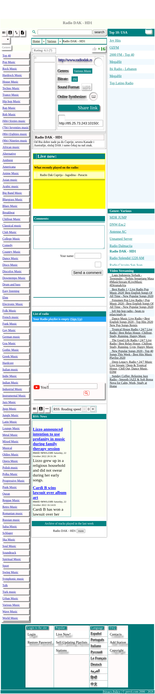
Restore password (40, 642)
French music (10, 317)
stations (61, 650)
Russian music (11, 520)
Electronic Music (12, 304)
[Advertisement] (77, 8)
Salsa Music (9, 526)
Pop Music (8, 62)
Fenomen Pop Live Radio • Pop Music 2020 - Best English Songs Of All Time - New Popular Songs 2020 (132, 304)
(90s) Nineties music (14, 140)
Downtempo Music (13, 278)
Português (97, 639)
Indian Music (10, 382)
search (99, 32)
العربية (95, 671)
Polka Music (9, 474)
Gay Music (9, 330)
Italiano (96, 646)
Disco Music (10, 264)
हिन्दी (94, 677)
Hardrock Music (12, 75)
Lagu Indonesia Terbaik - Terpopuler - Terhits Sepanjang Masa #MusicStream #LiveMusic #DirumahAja (132, 280)
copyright (117, 650)
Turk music (9, 591)
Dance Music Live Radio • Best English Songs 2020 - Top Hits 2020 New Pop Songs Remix (131, 322)
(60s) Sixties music (13, 121)
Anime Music (10, 173)
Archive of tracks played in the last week (69, 523)
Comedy (7, 245)
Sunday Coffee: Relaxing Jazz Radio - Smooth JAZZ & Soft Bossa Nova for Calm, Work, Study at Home (131, 381)
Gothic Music (10, 349)
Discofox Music (12, 271)
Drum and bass (11, 284)
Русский (96, 652)
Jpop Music (9, 408)
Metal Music (10, 435)
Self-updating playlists (71, 642)
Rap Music (9, 108)
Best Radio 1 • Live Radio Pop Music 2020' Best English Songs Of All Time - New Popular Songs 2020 (131, 293)
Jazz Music (9, 402)
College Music (11, 238)
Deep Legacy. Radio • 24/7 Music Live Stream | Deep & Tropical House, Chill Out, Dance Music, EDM (131, 367)
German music (11, 336)
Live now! (63, 634)
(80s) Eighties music (14, 134)
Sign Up (76, 319)
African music (10, 147)
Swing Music (10, 572)
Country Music (11, 251)
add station (118, 642)
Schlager (7, 533)
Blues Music (9, 206)
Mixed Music (10, 441)
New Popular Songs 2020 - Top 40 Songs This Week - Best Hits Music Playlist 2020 (131, 354)
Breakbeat (8, 212)
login (32, 634)
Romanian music (12, 513)
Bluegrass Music (12, 199)
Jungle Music (10, 415)
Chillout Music (11, 219)
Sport (5, 565)
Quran (6, 493)
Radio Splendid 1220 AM (127, 258)
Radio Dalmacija (121, 246)
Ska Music (8, 539)
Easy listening (10, 291)
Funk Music (9, 323)
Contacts (116, 634)
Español (96, 633)
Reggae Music (11, 500)
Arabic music (10, 186)
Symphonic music (13, 578)
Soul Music (9, 546)
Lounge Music (11, 428)
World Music (10, 618)
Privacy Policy (111, 691)
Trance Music (10, 94)
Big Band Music (12, 193)
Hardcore (8, 363)
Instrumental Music (14, 395)
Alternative (9, 153)
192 (74, 79)
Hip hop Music (11, 101)
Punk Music (9, 487)
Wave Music (9, 611)
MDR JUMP (118, 217)
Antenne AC (118, 232)
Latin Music (9, 421)
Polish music (10, 467)
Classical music (11, 225)
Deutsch (96, 664)
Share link (88, 107)
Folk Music (9, 310)
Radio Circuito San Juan (126, 265)
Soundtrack (9, 552)
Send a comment (87, 273)
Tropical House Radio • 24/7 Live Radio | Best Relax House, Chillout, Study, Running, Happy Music (131, 333)
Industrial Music (12, 389)
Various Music (11, 605)
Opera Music (10, 461)
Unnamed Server (121, 239)
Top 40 (6, 55)
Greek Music (10, 356)
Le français (98, 658)
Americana (9, 166)
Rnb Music (9, 114)
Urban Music (10, 598)
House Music (10, 81)
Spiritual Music (11, 559)
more (81, 531)
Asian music (9, 179)
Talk (5, 585)
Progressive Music (13, 480)
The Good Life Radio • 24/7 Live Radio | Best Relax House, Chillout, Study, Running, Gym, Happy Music (131, 343)
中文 (94, 684)
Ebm (5, 297)
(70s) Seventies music (15, 127)
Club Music (9, 232)
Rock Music (9, 68)
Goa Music (9, 343)
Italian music (10, 369)
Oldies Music (10, 454)
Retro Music (9, 506)
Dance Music (10, 258)
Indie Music (9, 376)
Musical (7, 448)
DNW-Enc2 (117, 224)
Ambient (7, 160)
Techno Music (10, 88)
